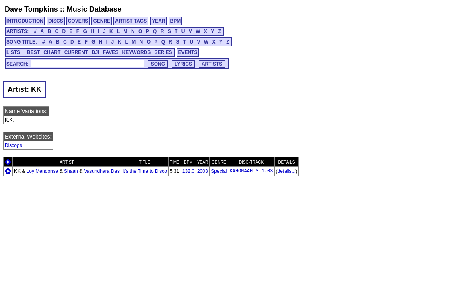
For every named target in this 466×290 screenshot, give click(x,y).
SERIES (163, 52)
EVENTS (188, 52)
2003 (202, 171)
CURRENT (76, 52)
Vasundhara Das (102, 171)
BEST (33, 52)
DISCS (55, 21)
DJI (95, 52)
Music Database (94, 9)
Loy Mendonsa (42, 171)
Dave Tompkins (31, 9)
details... (287, 171)
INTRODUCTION (24, 21)
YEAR (158, 21)
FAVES (110, 52)
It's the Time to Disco (144, 171)
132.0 (188, 171)
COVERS (78, 21)
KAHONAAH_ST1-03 (251, 171)
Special (219, 171)
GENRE (101, 21)
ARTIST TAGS (131, 21)
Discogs (13, 145)
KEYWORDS (136, 52)
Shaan (71, 171)
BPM (175, 21)
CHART (51, 52)
